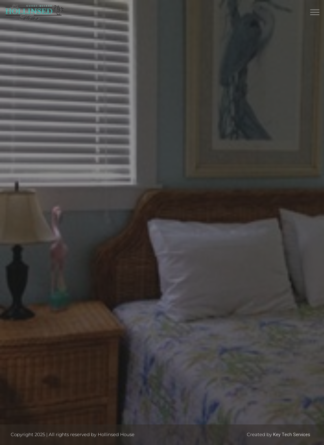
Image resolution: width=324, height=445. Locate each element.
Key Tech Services (291, 435)
